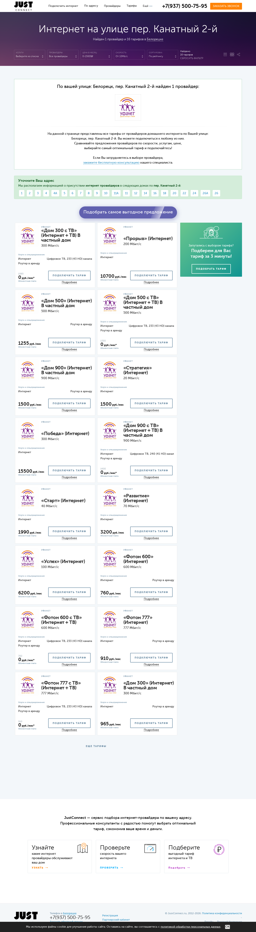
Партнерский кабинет (116, 920)
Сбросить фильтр (191, 58)
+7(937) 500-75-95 (184, 6)
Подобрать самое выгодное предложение (128, 212)
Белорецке (155, 39)
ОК (227, 926)
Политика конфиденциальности (222, 913)
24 (194, 193)
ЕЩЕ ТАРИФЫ (96, 746)
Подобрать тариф (211, 269)
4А (55, 193)
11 (126, 193)
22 (184, 193)
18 (164, 193)
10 (105, 193)
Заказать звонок (226, 6)
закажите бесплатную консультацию (111, 162)
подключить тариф (69, 275)
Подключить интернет (63, 6)
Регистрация (110, 915)
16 (155, 193)
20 (174, 193)
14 (145, 193)
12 (135, 193)
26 (216, 193)
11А (116, 193)
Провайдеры (112, 6)
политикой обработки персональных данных (190, 926)
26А (205, 193)
